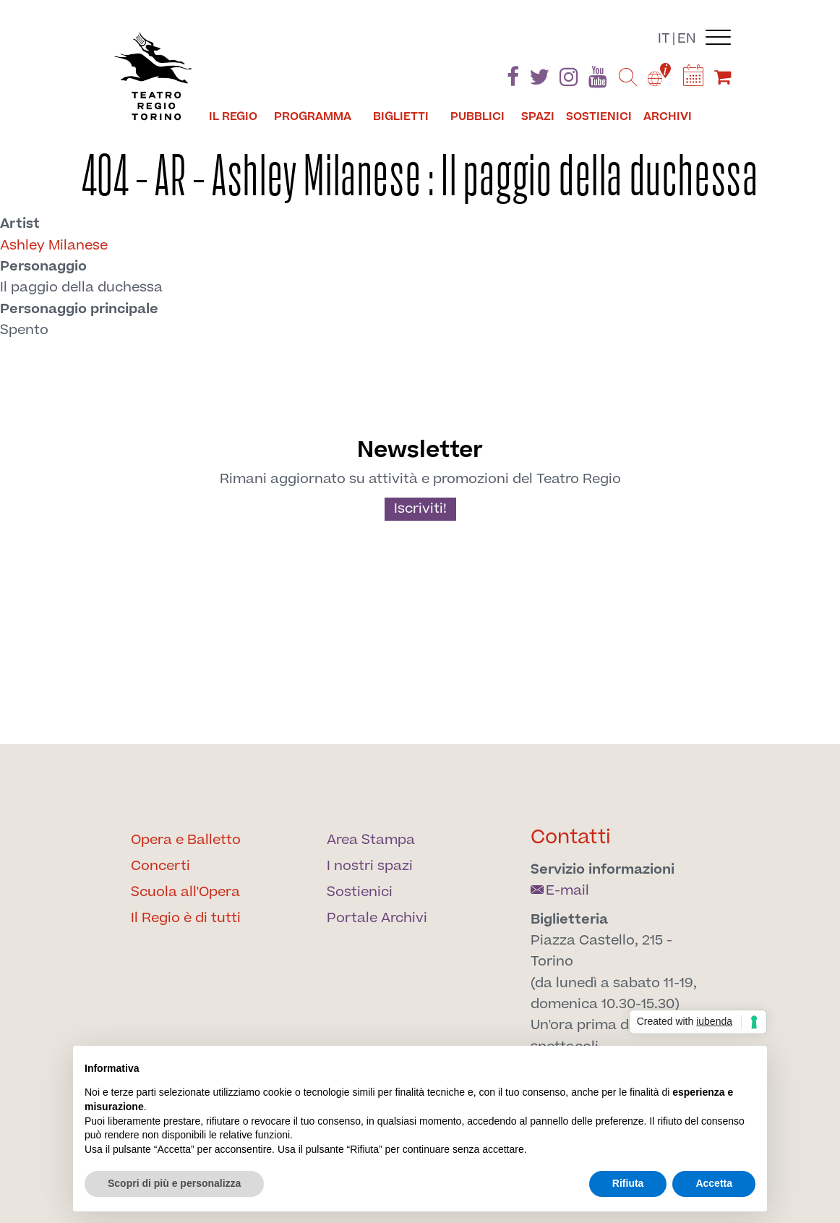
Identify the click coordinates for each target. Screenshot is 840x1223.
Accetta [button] (713, 1183)
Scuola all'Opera (185, 892)
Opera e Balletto (186, 840)
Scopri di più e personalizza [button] (174, 1183)
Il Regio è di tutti (186, 918)
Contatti (571, 837)
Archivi (667, 116)
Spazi (537, 116)
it (664, 38)
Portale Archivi (377, 918)
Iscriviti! (420, 509)
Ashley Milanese (54, 245)
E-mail (560, 890)
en (686, 38)
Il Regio (233, 116)
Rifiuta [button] (628, 1183)
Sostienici (599, 116)
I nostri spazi (370, 866)
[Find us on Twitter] (539, 79)
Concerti (160, 866)
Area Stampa (371, 840)
